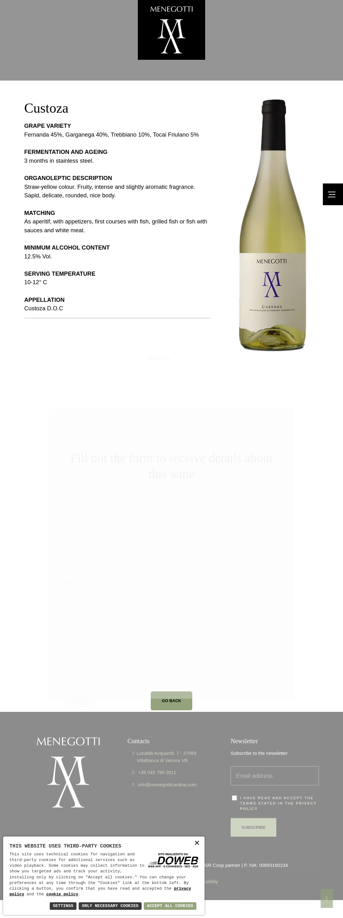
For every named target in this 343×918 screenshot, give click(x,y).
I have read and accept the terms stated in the (278, 793)
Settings (59, 906)
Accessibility (205, 871)
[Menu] (333, 194)
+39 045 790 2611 (157, 762)
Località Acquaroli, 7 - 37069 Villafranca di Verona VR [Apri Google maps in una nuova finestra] (166, 747)
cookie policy (62, 894)
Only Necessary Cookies (108, 906)
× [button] (197, 843)
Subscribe (254, 817)
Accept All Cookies (169, 906)
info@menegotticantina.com (167, 774)
